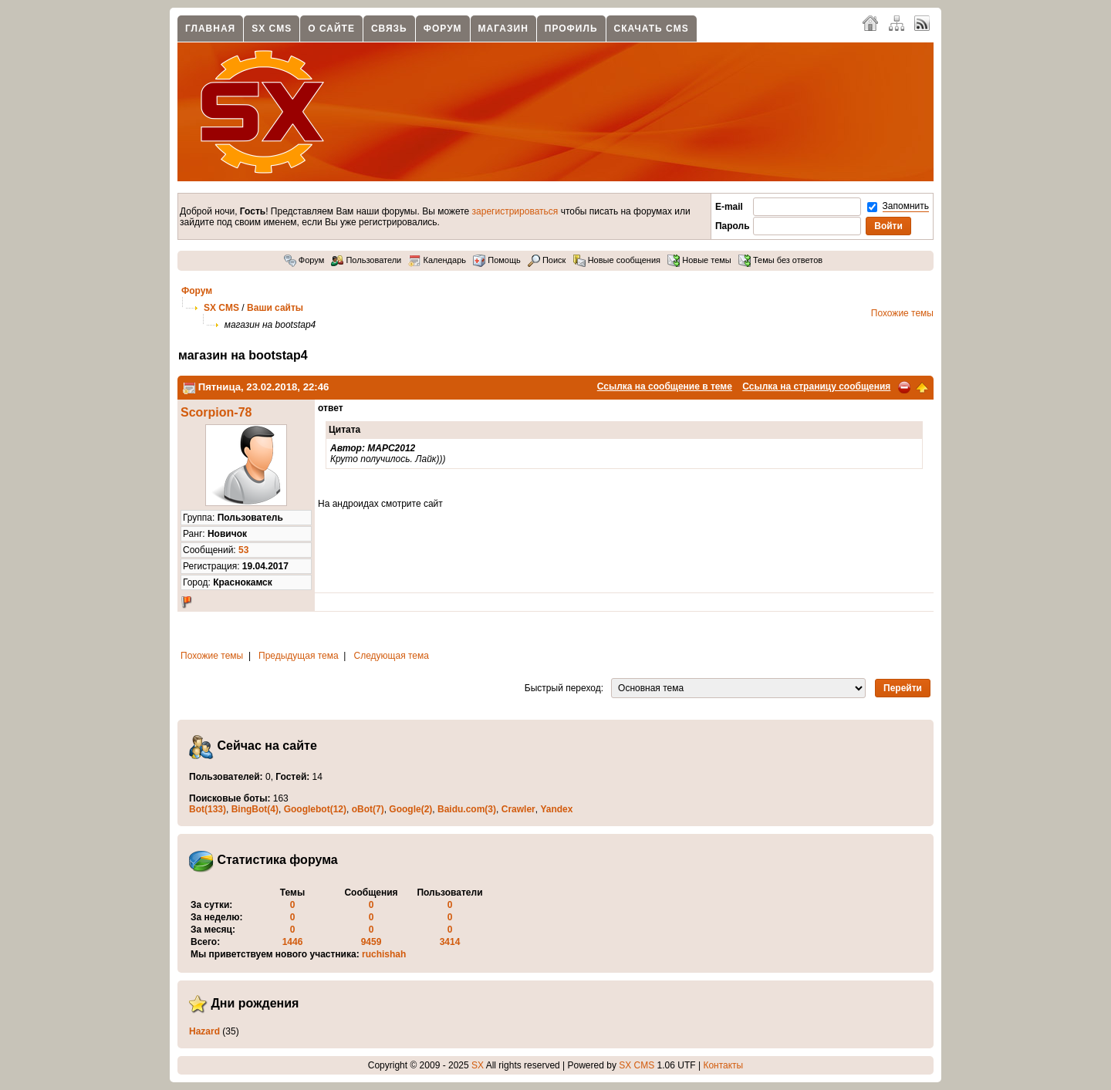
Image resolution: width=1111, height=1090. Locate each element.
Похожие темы (902, 313)
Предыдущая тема (298, 655)
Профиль (571, 28)
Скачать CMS (651, 28)
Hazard (204, 1031)
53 (243, 550)
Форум (443, 28)
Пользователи (366, 260)
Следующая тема (391, 655)
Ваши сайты (275, 307)
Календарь (437, 260)
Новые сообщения (616, 260)
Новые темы (699, 260)
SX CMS (272, 28)
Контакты (723, 1065)
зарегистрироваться (515, 211)
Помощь (497, 260)
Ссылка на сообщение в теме (664, 386)
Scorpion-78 (216, 412)
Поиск (547, 260)
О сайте (331, 28)
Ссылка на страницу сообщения (816, 386)
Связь (389, 28)
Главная (210, 28)
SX (477, 1065)
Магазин (503, 28)
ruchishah (384, 954)
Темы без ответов (780, 260)
